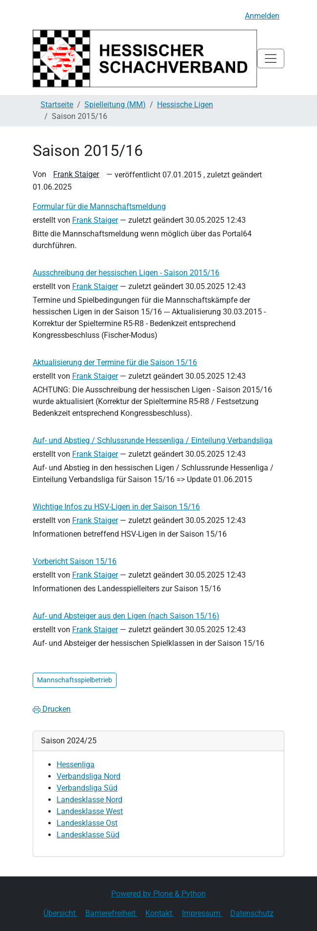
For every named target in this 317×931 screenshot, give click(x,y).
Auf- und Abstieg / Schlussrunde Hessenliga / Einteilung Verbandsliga (153, 440)
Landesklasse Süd (88, 834)
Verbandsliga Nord (88, 776)
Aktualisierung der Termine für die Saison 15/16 (115, 362)
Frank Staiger (76, 174)
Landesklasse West (90, 811)
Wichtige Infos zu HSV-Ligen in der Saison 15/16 (116, 506)
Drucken (52, 709)
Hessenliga (76, 764)
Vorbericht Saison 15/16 (75, 561)
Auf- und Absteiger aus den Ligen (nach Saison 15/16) (126, 616)
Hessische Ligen (185, 104)
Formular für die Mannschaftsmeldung (99, 206)
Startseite (56, 104)
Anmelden (262, 15)
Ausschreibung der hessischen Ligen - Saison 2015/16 (126, 272)
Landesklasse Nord (89, 799)
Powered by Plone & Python (158, 893)
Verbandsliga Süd (87, 788)
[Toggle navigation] (270, 58)
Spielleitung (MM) (115, 104)
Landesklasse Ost (87, 823)
